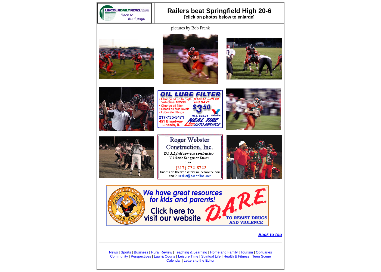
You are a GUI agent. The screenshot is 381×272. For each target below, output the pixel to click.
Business (141, 252)
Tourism (247, 252)
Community (119, 256)
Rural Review (161, 252)
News (113, 252)
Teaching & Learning (191, 252)
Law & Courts (164, 256)
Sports (126, 252)
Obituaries (264, 252)
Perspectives (141, 256)
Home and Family (224, 252)
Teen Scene (261, 256)
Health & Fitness (236, 256)
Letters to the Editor (199, 260)
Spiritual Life (211, 256)
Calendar (173, 260)
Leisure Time (188, 256)
